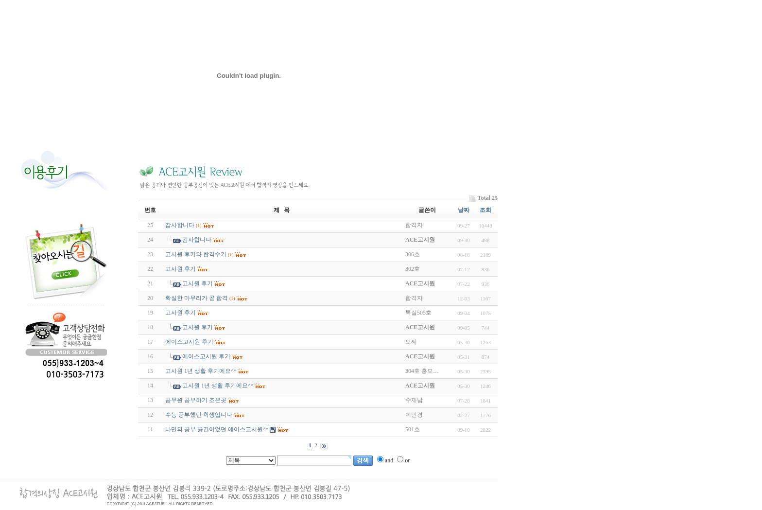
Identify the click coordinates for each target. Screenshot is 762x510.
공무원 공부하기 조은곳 (195, 400)
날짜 (463, 210)
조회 (485, 210)
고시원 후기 (180, 268)
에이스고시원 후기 (189, 341)
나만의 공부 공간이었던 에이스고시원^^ (216, 429)
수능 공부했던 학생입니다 (198, 414)
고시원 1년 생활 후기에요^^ (200, 371)
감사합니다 (179, 225)
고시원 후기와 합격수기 (195, 254)
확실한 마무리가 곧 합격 (196, 298)
